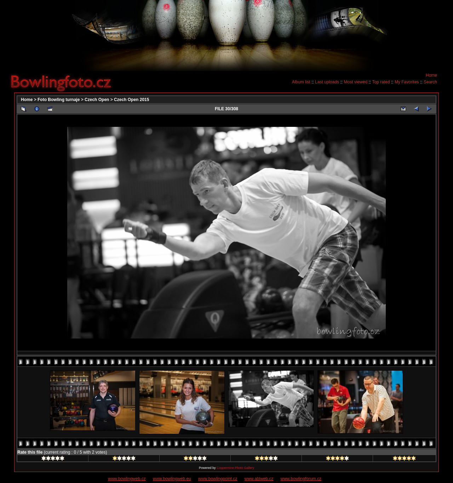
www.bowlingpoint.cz (217, 478)
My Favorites (407, 81)
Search (430, 81)
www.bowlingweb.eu (172, 478)
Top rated (381, 81)
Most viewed (355, 81)
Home (431, 75)
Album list (301, 81)
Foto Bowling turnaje (59, 99)
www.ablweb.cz (259, 478)
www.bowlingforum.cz (301, 478)
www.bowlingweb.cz (127, 478)
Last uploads (327, 81)
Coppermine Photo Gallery (235, 468)
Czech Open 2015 (131, 99)
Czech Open (97, 99)
